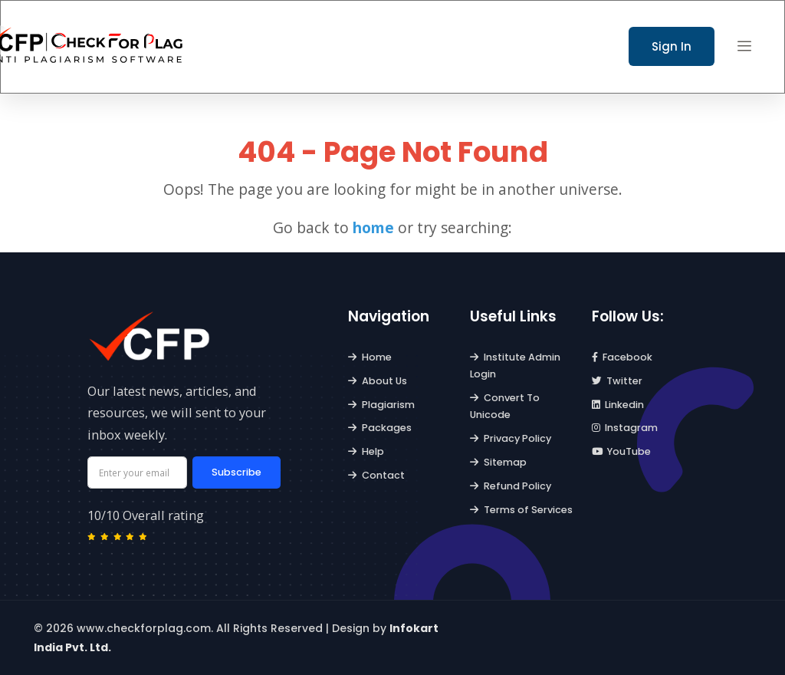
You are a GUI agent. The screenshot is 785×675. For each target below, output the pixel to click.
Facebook (622, 357)
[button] (744, 47)
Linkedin (618, 404)
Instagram (625, 427)
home (373, 227)
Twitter (617, 380)
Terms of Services (521, 509)
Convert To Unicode (505, 406)
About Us (377, 380)
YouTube (622, 451)
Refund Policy (510, 485)
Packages (380, 427)
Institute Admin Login (515, 365)
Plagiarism (381, 404)
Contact (376, 475)
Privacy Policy (510, 438)
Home (370, 357)
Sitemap (498, 462)
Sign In (671, 46)
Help (366, 451)
